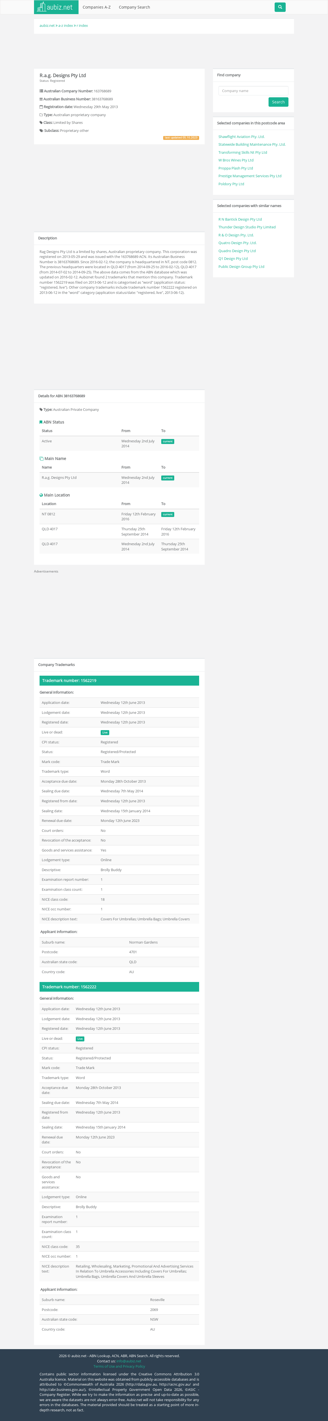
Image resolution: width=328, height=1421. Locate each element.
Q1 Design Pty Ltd (233, 258)
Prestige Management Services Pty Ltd (250, 175)
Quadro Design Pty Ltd (237, 250)
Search (278, 102)
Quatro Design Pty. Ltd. (237, 242)
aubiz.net (47, 25)
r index (82, 25)
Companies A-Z (97, 7)
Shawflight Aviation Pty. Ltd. (241, 136)
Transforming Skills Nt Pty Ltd (242, 152)
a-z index (65, 25)
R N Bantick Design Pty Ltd (240, 219)
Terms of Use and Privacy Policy (119, 1366)
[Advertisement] (164, 50)
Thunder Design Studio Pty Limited (247, 226)
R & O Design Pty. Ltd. (236, 235)
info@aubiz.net (128, 1361)
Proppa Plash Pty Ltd (235, 168)
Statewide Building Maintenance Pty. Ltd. (252, 144)
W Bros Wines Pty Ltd (236, 160)
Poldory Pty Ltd (231, 183)
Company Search (134, 7)
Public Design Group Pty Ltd (241, 266)
